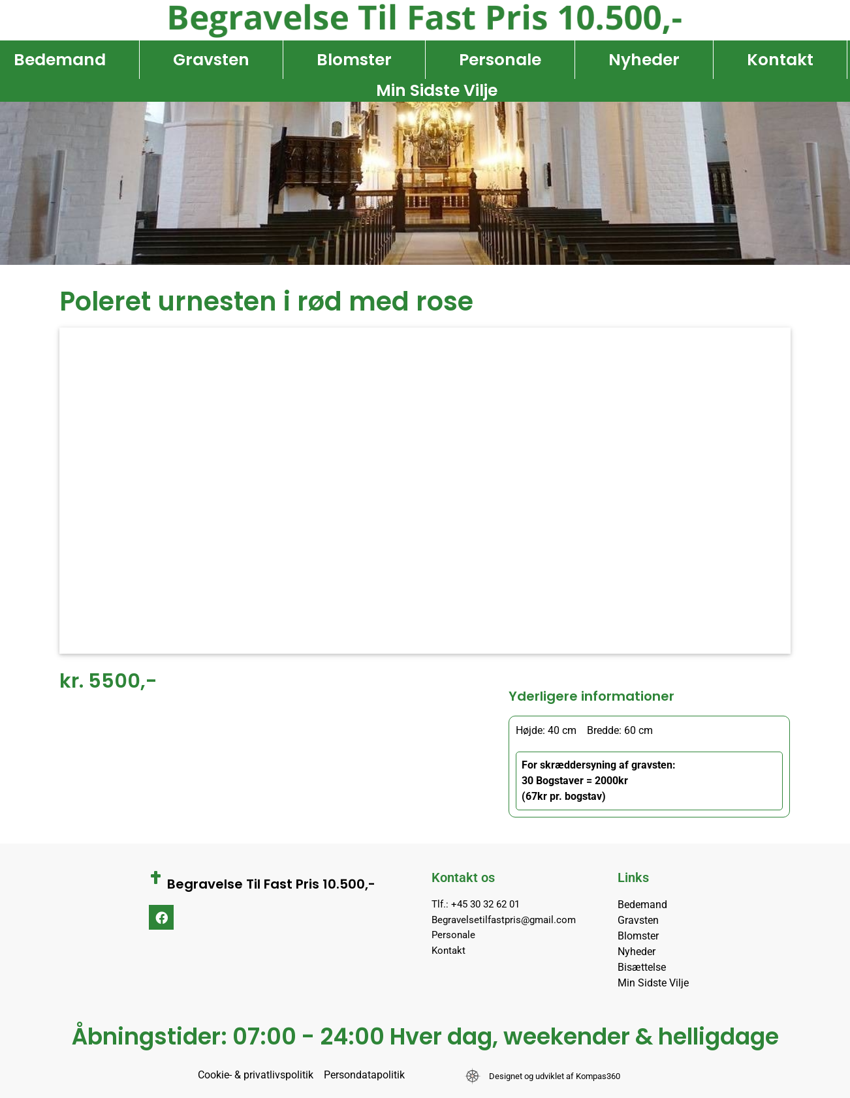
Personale (500, 59)
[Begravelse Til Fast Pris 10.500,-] (155, 877)
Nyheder (644, 59)
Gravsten (211, 59)
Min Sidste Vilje (436, 90)
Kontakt (780, 59)
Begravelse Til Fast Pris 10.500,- (271, 884)
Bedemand (60, 59)
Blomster (354, 59)
